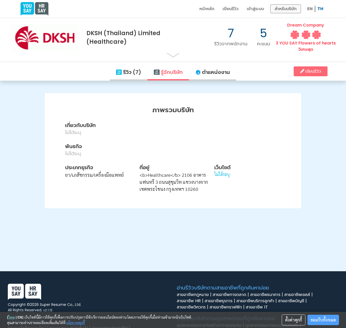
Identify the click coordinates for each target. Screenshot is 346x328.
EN (310, 9)
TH (320, 9)
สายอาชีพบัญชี (293, 301)
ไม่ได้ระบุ (222, 174)
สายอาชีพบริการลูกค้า (257, 301)
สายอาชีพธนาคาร (267, 295)
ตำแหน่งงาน (212, 72)
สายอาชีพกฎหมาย (195, 295)
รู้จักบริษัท (168, 72)
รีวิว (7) (128, 72)
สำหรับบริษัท (286, 9)
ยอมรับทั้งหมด (323, 320)
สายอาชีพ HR (191, 301)
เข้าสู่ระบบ (255, 9)
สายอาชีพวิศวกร (193, 307)
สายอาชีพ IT (258, 307)
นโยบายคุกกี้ (75, 322)
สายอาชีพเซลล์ (299, 295)
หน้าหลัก (206, 9)
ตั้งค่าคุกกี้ (293, 320)
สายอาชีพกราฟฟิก (228, 307)
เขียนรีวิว (230, 9)
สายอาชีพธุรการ (220, 301)
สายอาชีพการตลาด (231, 295)
